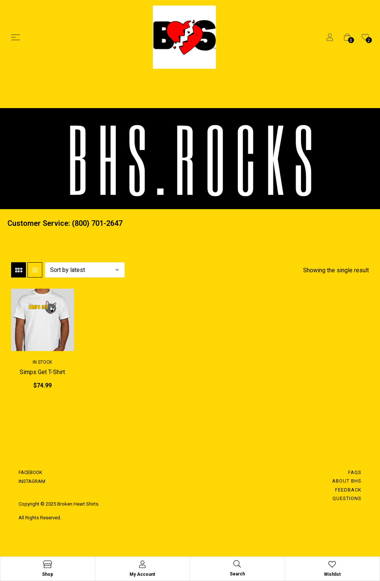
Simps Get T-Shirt (42, 372)
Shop (47, 574)
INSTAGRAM (32, 481)
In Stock (42, 362)
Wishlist (332, 574)
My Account (142, 574)
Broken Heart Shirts (77, 504)
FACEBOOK (30, 472)
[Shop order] (85, 269)
